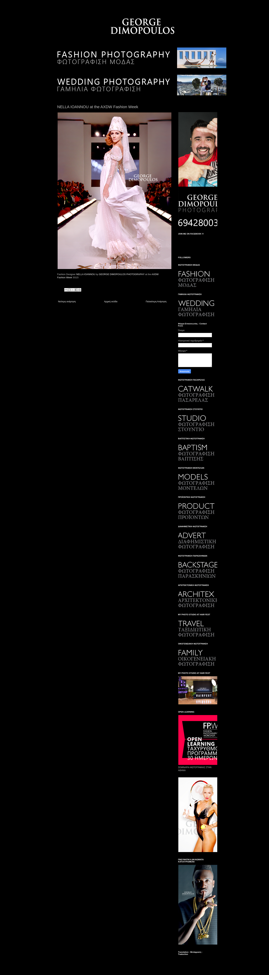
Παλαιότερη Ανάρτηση (156, 301)
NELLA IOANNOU (85, 274)
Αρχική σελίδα (110, 301)
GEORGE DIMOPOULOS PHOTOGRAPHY (122, 274)
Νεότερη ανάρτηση (67, 301)
